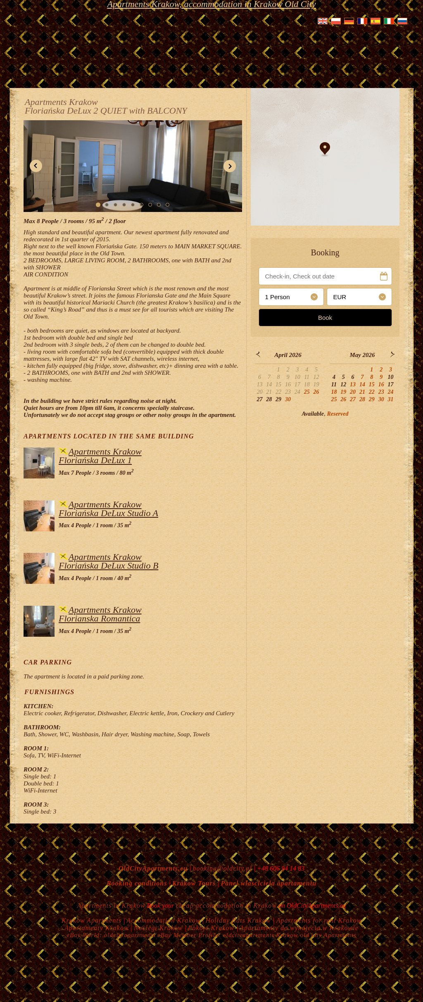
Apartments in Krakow (111, 905)
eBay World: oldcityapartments (111, 935)
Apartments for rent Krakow (318, 920)
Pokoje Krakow (212, 927)
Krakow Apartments (91, 920)
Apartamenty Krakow (96, 927)
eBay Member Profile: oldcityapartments (216, 935)
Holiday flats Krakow (239, 920)
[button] (36, 166)
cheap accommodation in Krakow (226, 905)
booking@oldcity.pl (222, 868)
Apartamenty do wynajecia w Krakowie (299, 927)
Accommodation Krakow (164, 920)
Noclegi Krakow (158, 927)
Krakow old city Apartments (316, 935)
